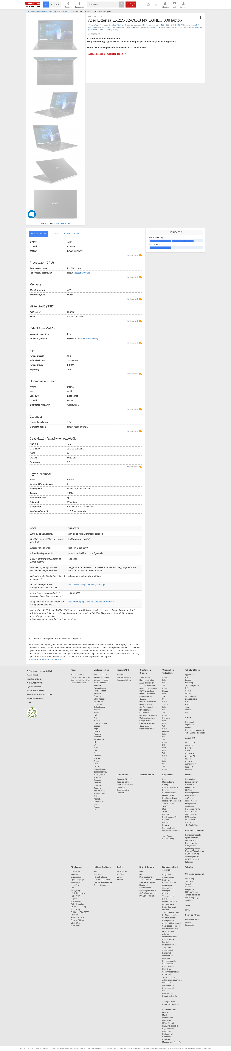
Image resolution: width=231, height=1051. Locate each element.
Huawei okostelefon (147, 694)
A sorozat (97, 694)
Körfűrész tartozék (169, 915)
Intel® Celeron (118, 25)
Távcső (188, 884)
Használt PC (190, 753)
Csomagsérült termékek (80, 680)
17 (95, 745)
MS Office (120, 874)
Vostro (96, 712)
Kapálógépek (167, 964)
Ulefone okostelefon (147, 718)
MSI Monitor (190, 820)
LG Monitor (189, 790)
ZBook (96, 766)
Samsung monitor (192, 793)
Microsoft (189, 694)
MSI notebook (99, 699)
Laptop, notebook (102, 670)
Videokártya (75, 882)
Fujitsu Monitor (191, 814)
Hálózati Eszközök (102, 867)
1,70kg (115, 29)
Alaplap (74, 899)
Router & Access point (103, 885)
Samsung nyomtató (193, 835)
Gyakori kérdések (34, 687)
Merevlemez (76, 877)
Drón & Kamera (147, 867)
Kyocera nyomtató (192, 848)
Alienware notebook (102, 677)
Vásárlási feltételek (34, 679)
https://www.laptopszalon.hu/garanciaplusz (88, 584)
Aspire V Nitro (100, 793)
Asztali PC (190, 738)
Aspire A (97, 807)
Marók (166, 1015)
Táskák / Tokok (168, 804)
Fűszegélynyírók (169, 945)
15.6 (108, 27)
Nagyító (188, 887)
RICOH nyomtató (192, 854)
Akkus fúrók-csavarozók (171, 980)
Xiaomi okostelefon (147, 686)
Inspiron (97, 710)
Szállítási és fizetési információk (39, 695)
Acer (97, 25)
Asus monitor (190, 795)
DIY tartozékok (168, 904)
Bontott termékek (78, 675)
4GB (162, 25)
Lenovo (188, 680)
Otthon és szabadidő (195, 874)
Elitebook (97, 756)
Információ (79, 5)
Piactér (74, 670)
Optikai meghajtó (77, 880)
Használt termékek (78, 683)
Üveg (164, 683)
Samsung (166, 718)
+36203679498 (63, 223)
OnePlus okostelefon (148, 707)
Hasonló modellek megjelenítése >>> (106, 54)
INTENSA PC (190, 764)
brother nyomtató (192, 857)
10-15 (164, 806)
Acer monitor (190, 787)
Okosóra (143, 699)
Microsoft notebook (101, 680)
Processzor (75, 872)
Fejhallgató (189, 725)
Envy (96, 764)
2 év (176, 27)
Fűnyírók (165, 942)
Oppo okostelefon (147, 729)
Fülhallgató (189, 727)
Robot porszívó (123, 782)
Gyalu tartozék (168, 931)
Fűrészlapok (168, 885)
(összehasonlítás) (82, 273)
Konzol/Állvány (168, 839)
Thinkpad (97, 731)
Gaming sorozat (100, 775)
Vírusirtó (120, 880)
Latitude (97, 715)
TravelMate (99, 802)
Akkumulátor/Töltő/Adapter (150, 880)
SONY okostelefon (147, 691)
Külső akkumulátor (169, 793)
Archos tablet (190, 696)
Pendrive (165, 790)
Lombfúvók (166, 953)
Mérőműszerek (168, 1023)
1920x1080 (129, 27)
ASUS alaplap (77, 901)
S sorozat (97, 788)
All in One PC (190, 743)
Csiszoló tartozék (169, 918)
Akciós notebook (100, 675)
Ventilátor (189, 900)
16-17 (164, 812)
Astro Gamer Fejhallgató (195, 733)
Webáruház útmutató (35, 683)
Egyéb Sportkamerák (148, 890)
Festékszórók (167, 1034)
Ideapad (97, 726)
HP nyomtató (190, 846)
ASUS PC (189, 762)
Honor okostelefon (147, 704)
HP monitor (189, 785)
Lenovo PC (189, 745)
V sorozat (97, 737)
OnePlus (165, 731)
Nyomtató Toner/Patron (194, 851)
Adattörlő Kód (32, 675)
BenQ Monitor (190, 804)
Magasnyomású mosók (171, 1042)
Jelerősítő (98, 874)
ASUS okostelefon (147, 683)
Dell (186, 712)
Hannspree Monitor (193, 809)
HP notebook (99, 739)
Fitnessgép (189, 925)
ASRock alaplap (78, 904)
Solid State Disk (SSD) (80, 912)
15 (95, 742)
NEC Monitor (190, 822)
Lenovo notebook (101, 723)
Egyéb (164, 688)
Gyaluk (168, 1012)
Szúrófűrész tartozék (170, 912)
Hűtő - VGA (75, 896)
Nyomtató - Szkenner (195, 830)
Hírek (29, 702)
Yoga (96, 729)
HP (186, 688)
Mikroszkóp (189, 879)
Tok (163, 686)
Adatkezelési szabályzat (36, 691)
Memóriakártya (168, 782)
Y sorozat (97, 734)
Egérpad (165, 820)
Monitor (188, 775)
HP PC (188, 751)
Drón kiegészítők (146, 877)
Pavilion (97, 748)
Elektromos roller (192, 920)
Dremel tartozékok (171, 902)
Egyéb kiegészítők (169, 817)
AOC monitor (190, 798)
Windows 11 (154, 27)
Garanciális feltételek (35, 698)
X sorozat (97, 780)
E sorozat (97, 696)
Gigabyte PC (190, 756)
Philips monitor (191, 801)
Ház (72, 888)
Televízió (189, 867)
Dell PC (188, 748)
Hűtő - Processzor (78, 893)
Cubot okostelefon (147, 726)
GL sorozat (98, 704)
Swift (96, 804)
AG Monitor (189, 806)
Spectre (97, 758)
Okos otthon (122, 775)
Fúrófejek (167, 880)
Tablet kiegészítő (192, 685)
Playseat (165, 825)
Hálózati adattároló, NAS (103, 882)
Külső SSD (75, 926)
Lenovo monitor (191, 782)
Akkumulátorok (169, 877)
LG (163, 745)
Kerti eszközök (168, 939)
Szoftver (120, 867)
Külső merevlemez (169, 798)
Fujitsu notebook (100, 691)
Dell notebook (99, 707)
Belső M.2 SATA (77, 917)
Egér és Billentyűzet (170, 787)
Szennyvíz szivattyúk (170, 972)
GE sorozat (99, 702)
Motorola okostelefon (148, 702)
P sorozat (97, 783)
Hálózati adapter (100, 877)
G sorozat (98, 721)
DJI (141, 874)
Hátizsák (165, 814)
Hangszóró (189, 722)
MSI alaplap (75, 909)
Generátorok (167, 1037)
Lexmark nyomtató (192, 840)
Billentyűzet (167, 785)
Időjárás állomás (191, 892)
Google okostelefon (147, 721)
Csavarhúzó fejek (170, 883)
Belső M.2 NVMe (78, 920)
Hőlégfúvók (166, 1031)
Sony (164, 759)
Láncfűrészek (169, 956)
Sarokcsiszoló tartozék (171, 926)
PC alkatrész (76, 867)
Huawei (165, 691)
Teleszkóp (189, 881)
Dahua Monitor (191, 812)
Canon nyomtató (191, 843)
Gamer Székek (168, 795)
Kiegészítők (167, 775)
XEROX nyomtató (192, 859)
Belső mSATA (77, 923)
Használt (120, 675)
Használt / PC (123, 670)
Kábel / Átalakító (169, 828)
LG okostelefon (146, 696)
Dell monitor (190, 779)
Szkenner (189, 862)
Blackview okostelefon (148, 715)
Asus (187, 677)
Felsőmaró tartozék (170, 929)
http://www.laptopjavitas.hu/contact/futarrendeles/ (91, 601)
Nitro (96, 810)
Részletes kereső (131, 4)
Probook (97, 753)
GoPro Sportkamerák (148, 893)
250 (95, 750)
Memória (74, 874)
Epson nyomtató (191, 838)
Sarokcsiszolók (169, 988)
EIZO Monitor (190, 817)
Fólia (164, 680)
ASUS (187, 704)
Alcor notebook (100, 688)
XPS (95, 718)
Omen (96, 761)
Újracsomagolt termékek (80, 677)
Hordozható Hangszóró (194, 730)
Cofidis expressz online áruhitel (39, 671)
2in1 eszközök (191, 699)
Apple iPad (189, 675)
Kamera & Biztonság (125, 779)
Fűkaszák (166, 958)
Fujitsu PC (189, 767)
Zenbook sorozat (100, 772)
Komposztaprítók (169, 961)
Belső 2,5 (74, 915)
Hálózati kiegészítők (102, 880)
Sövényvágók (169, 950)
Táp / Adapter (167, 836)
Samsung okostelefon (148, 688)
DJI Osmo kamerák (148, 896)
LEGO (187, 910)
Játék (187, 905)
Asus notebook (100, 769)
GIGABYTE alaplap (79, 907)
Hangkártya (75, 885)
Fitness (188, 922)
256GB (177, 25)
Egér (164, 779)
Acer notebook (99, 791)
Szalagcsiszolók (168, 1002)
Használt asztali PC (124, 677)
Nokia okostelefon (147, 680)
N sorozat (97, 777)
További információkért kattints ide (45, 659)
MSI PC (188, 759)
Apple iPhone (145, 677)
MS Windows (122, 872)
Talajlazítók (166, 948)
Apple (164, 677)
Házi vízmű (166, 969)
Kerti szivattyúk (168, 966)
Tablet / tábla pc (192, 670)
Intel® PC (189, 770)
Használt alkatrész (124, 680)
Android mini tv (147, 775)
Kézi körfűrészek (170, 1010)
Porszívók (166, 1039)
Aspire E (97, 799)
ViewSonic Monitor (192, 825)
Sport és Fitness (192, 915)
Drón (141, 872)
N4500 (145, 25)
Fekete (102, 29)
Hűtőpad (165, 822)
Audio (188, 717)
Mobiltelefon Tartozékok (171, 801)
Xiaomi (165, 704)
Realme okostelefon (147, 723)
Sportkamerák (145, 888)
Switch (96, 796)
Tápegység (75, 890)
